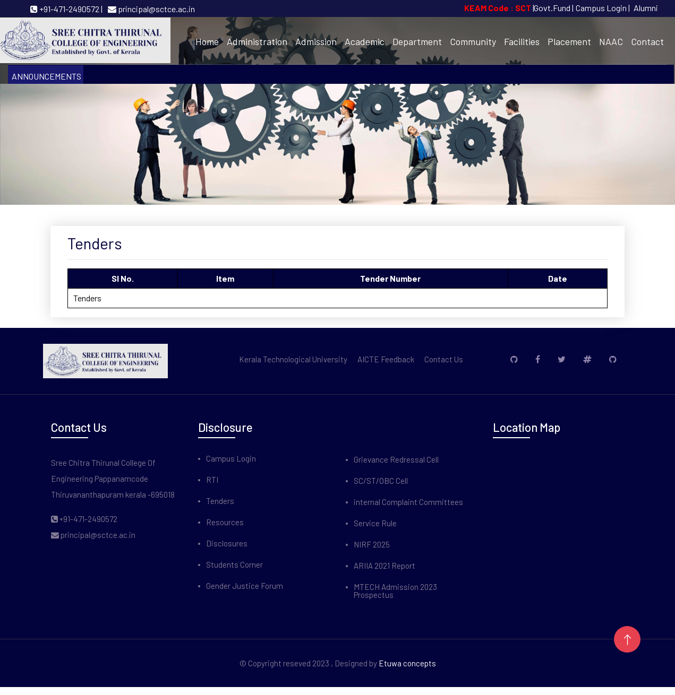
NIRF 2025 (372, 545)
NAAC (611, 41)
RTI (212, 480)
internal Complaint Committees (408, 502)
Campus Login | (603, 8)
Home (207, 41)
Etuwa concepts (407, 663)
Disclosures (226, 544)
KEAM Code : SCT (498, 8)
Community (473, 41)
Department (417, 41)
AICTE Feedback (385, 359)
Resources (225, 522)
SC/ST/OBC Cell (381, 481)
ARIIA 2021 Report (384, 566)
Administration (257, 41)
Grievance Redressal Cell (396, 460)
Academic (365, 41)
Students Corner (234, 565)
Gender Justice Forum (244, 586)
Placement (569, 41)
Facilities (522, 41)
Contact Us (443, 359)
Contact (647, 41)
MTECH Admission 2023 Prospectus (395, 591)
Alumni (646, 8)
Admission (316, 41)
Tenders (220, 501)
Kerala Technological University (293, 359)
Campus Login (231, 459)
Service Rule (375, 523)
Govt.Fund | (554, 8)
